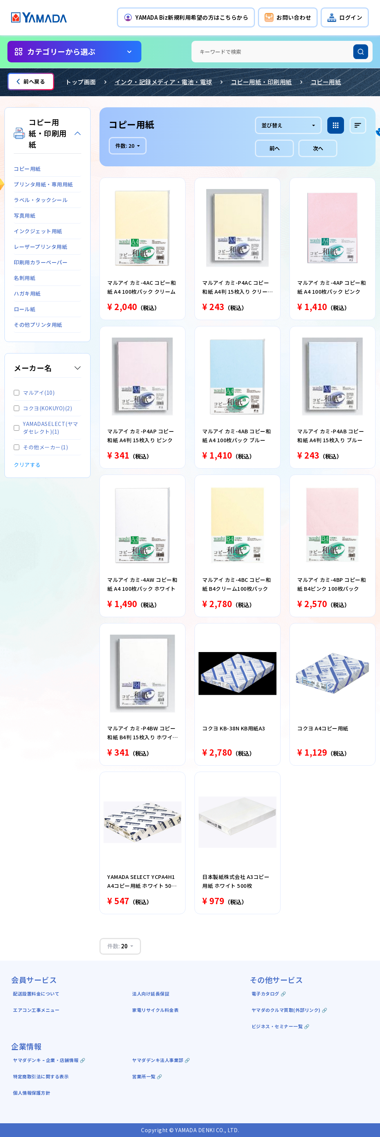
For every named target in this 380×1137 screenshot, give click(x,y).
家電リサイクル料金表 (155, 1010)
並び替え (272, 125)
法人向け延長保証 (150, 993)
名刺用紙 (24, 277)
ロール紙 (24, 309)
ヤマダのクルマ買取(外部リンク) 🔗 (290, 1010)
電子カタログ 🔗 (269, 993)
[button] (186, 17)
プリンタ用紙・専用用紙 (43, 184)
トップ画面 (80, 81)
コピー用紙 (326, 81)
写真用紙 (24, 215)
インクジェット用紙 (38, 231)
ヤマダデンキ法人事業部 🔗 (161, 1060)
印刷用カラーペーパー (41, 262)
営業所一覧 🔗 (147, 1076)
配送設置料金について (37, 993)
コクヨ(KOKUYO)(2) (43, 408)
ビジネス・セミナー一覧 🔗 (281, 1026)
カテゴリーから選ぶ (61, 51)
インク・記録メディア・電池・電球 (163, 81)
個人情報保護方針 (31, 1092)
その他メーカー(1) (41, 447)
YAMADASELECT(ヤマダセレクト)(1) (46, 427)
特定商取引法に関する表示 (41, 1076)
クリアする (27, 464)
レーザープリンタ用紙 (40, 246)
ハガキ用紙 (27, 293)
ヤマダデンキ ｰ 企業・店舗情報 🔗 (49, 1060)
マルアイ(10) (34, 392)
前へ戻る (31, 81)
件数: (125, 145)
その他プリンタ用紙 (38, 324)
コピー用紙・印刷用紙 (261, 81)
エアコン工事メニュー (36, 1010)
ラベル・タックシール (41, 199)
